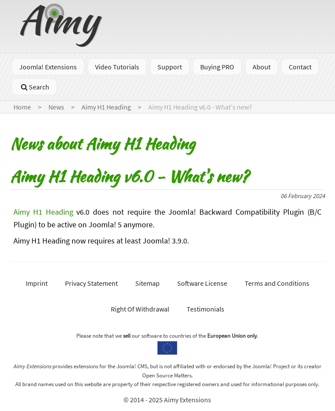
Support (169, 66)
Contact (300, 66)
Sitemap (147, 283)
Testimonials (205, 309)
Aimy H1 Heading (43, 212)
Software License (202, 283)
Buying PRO (217, 66)
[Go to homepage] (62, 44)
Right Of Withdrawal (140, 309)
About (261, 66)
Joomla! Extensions (48, 66)
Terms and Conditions (277, 283)
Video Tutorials (117, 66)
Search (34, 86)
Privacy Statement (91, 283)
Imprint (37, 283)
